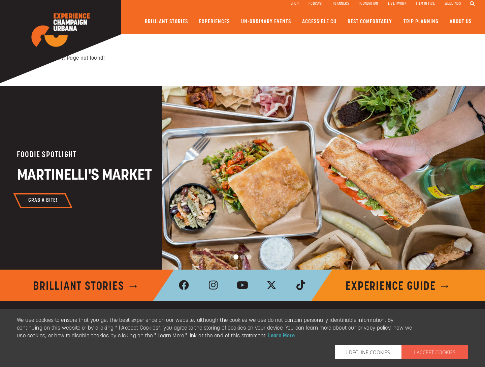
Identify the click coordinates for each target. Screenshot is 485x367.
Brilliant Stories (166, 22)
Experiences (214, 22)
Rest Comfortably (370, 22)
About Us (461, 22)
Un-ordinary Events (266, 22)
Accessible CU (319, 22)
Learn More (281, 336)
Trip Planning (421, 22)
